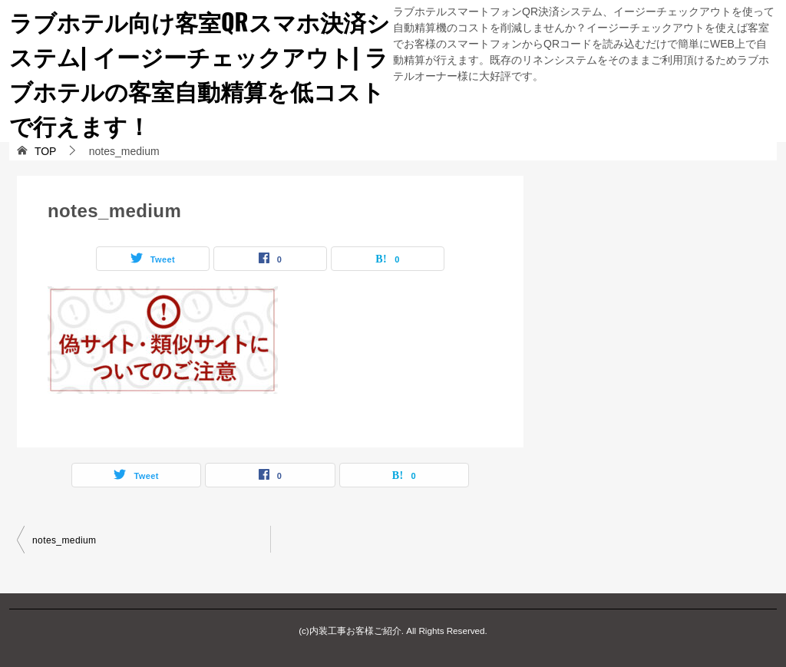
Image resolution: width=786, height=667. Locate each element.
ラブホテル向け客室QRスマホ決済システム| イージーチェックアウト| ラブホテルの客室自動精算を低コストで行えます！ (199, 73)
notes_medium (64, 540)
